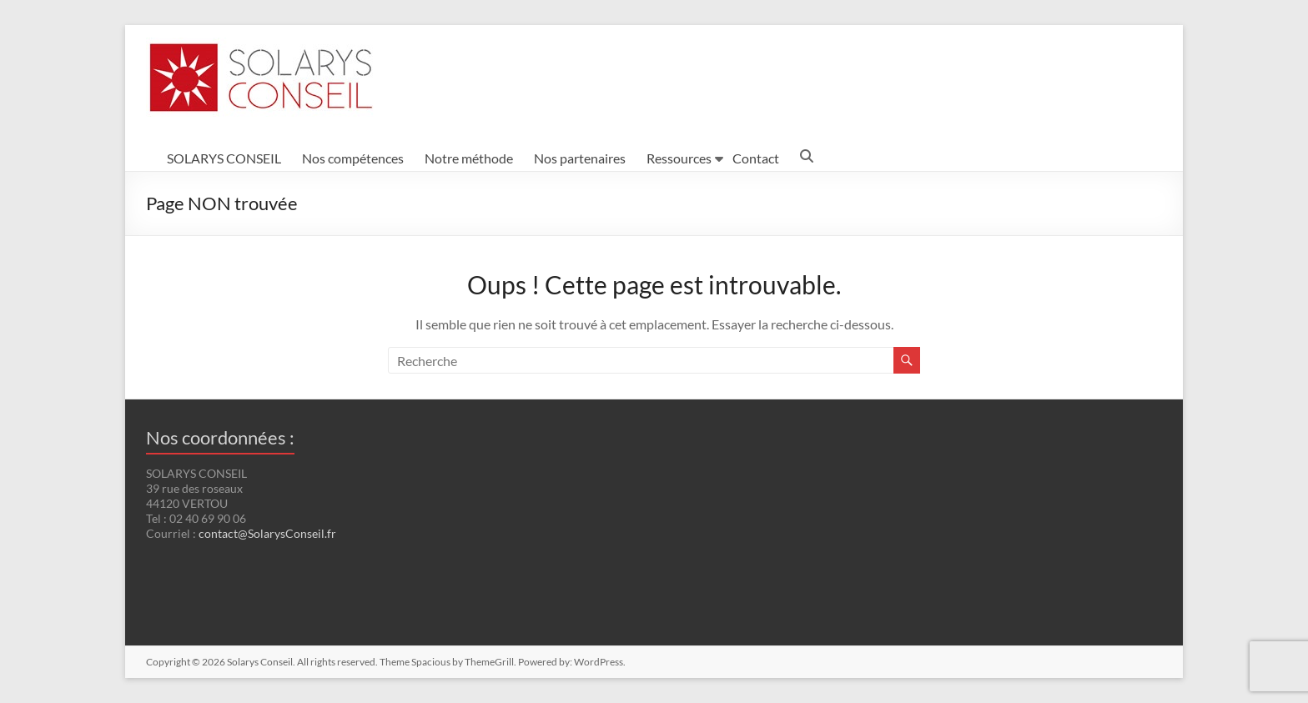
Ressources (679, 158)
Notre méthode (469, 158)
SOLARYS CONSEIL (224, 158)
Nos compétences (353, 158)
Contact (755, 158)
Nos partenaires (580, 158)
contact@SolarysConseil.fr (267, 533)
